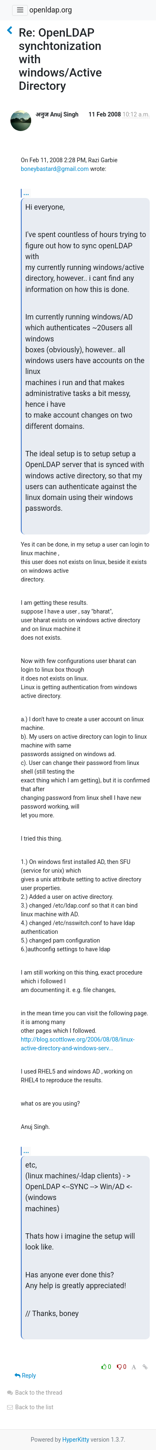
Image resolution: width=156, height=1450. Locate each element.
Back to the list (29, 1407)
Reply (25, 1375)
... (26, 193)
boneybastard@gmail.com (55, 169)
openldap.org (50, 10)
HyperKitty (75, 1439)
